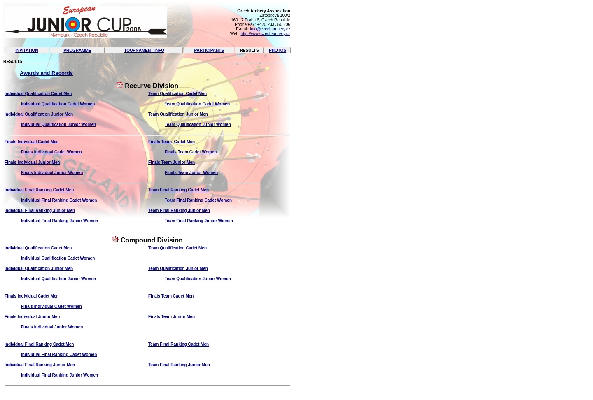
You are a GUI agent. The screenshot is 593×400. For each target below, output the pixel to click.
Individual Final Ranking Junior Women (59, 221)
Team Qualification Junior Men (178, 114)
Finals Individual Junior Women (52, 172)
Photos (277, 50)
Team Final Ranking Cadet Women (198, 200)
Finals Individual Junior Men (32, 162)
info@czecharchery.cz (270, 29)
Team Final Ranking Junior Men (179, 210)
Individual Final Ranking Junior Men (40, 210)
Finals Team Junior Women (191, 172)
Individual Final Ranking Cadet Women (59, 200)
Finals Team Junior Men (171, 162)
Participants (209, 50)
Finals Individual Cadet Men (32, 142)
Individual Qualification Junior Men (39, 114)
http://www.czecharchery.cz (265, 33)
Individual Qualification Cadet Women (58, 104)
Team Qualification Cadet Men (177, 93)
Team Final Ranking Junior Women (199, 221)
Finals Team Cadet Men (171, 142)
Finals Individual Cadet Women (51, 152)
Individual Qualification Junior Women (58, 124)
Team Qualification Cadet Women (197, 104)
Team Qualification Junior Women (198, 124)
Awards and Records (46, 73)
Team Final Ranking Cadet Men (178, 190)
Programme (77, 50)
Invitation (26, 50)
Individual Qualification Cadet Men (38, 93)
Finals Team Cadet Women (191, 152)
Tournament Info (144, 50)
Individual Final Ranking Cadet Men (39, 190)
